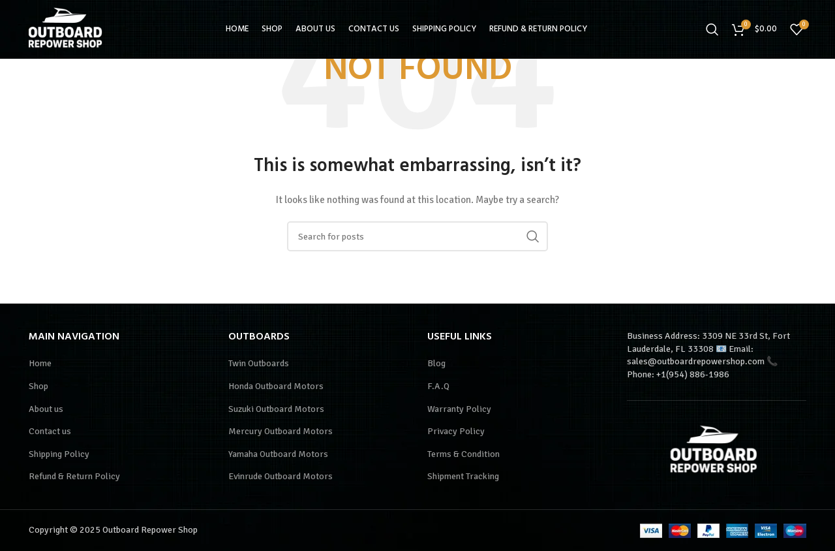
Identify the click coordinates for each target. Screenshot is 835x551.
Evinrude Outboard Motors (280, 476)
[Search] (712, 29)
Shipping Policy (59, 454)
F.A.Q (438, 386)
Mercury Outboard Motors (280, 431)
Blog (436, 363)
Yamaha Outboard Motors (278, 454)
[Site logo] (68, 28)
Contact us (50, 431)
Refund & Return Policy (74, 476)
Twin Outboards (258, 363)
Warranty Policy (459, 409)
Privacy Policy (456, 431)
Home (40, 363)
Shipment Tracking (463, 476)
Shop (38, 386)
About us (46, 409)
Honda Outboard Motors (276, 386)
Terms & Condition (463, 454)
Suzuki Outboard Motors (276, 409)
